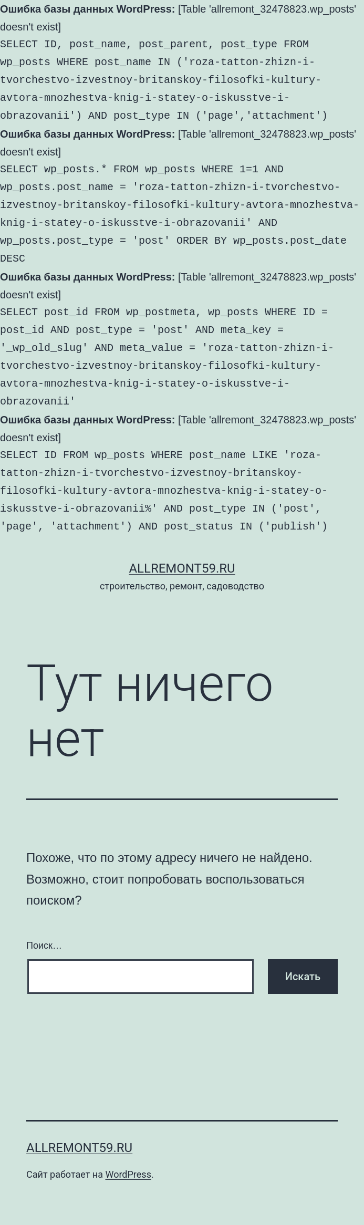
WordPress (128, 1174)
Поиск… (44, 945)
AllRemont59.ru (182, 568)
